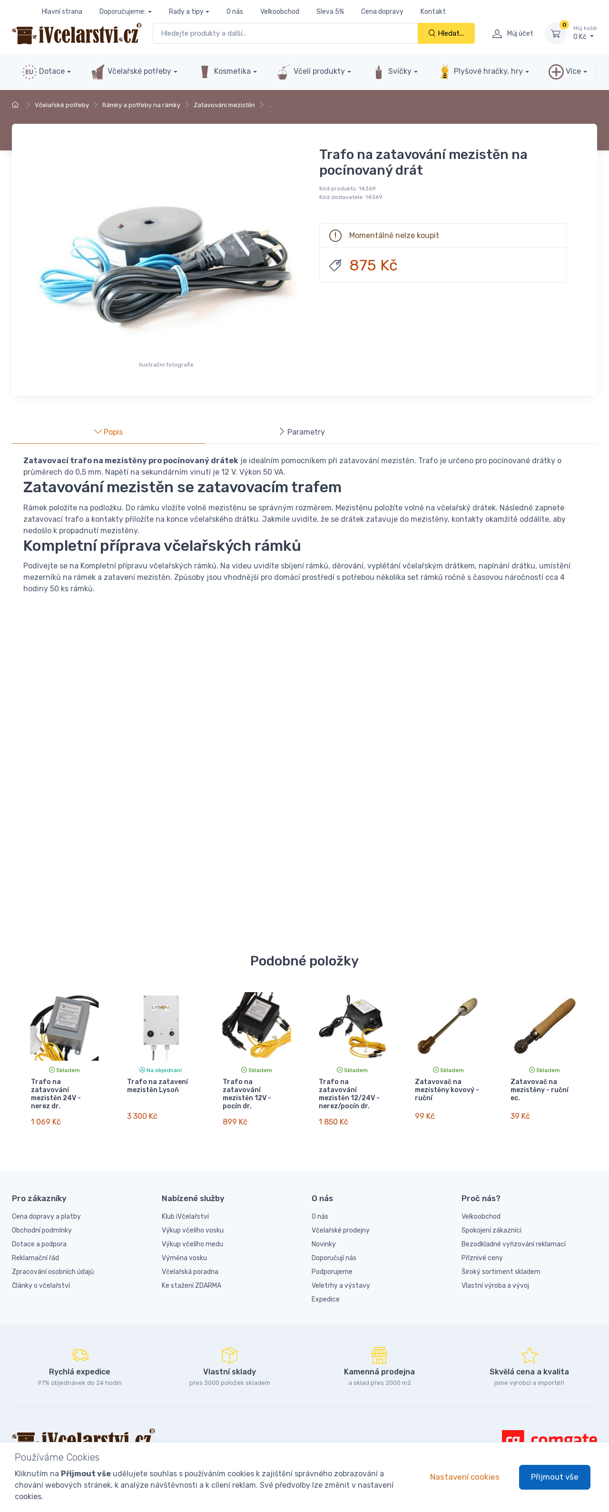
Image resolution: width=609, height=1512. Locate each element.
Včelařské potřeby (130, 72)
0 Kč (585, 33)
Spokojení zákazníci (491, 1222)
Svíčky (391, 72)
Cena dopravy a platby (46, 1208)
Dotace (43, 72)
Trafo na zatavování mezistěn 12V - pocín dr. (247, 1094)
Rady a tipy (186, 12)
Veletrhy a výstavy (341, 1277)
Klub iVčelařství (185, 1208)
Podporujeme (332, 1263)
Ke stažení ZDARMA (191, 1277)
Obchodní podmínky (42, 1222)
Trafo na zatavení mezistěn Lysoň (157, 1086)
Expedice (326, 1291)
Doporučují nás (334, 1249)
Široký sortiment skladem (501, 1263)
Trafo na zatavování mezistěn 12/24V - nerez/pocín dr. (349, 1094)
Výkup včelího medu (192, 1236)
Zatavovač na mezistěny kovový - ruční (447, 1090)
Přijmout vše (555, 1477)
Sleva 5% (330, 12)
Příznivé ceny (482, 1249)
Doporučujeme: (122, 12)
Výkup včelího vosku (193, 1222)
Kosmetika (224, 72)
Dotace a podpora (39, 1236)
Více (565, 72)
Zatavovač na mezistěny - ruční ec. (540, 1090)
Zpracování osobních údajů (53, 1263)
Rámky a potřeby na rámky (141, 105)
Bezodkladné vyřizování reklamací (514, 1236)
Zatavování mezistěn (224, 105)
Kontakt (433, 12)
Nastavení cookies (465, 1477)
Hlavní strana (62, 12)
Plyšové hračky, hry (480, 72)
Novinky (324, 1236)
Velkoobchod (279, 12)
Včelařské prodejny (341, 1222)
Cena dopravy (382, 12)
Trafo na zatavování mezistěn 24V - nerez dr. (56, 1094)
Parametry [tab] (301, 432)
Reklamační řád (35, 1249)
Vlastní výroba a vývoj (495, 1277)
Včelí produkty (310, 72)
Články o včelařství (41, 1277)
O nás (234, 12)
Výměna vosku (184, 1249)
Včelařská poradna (190, 1263)
